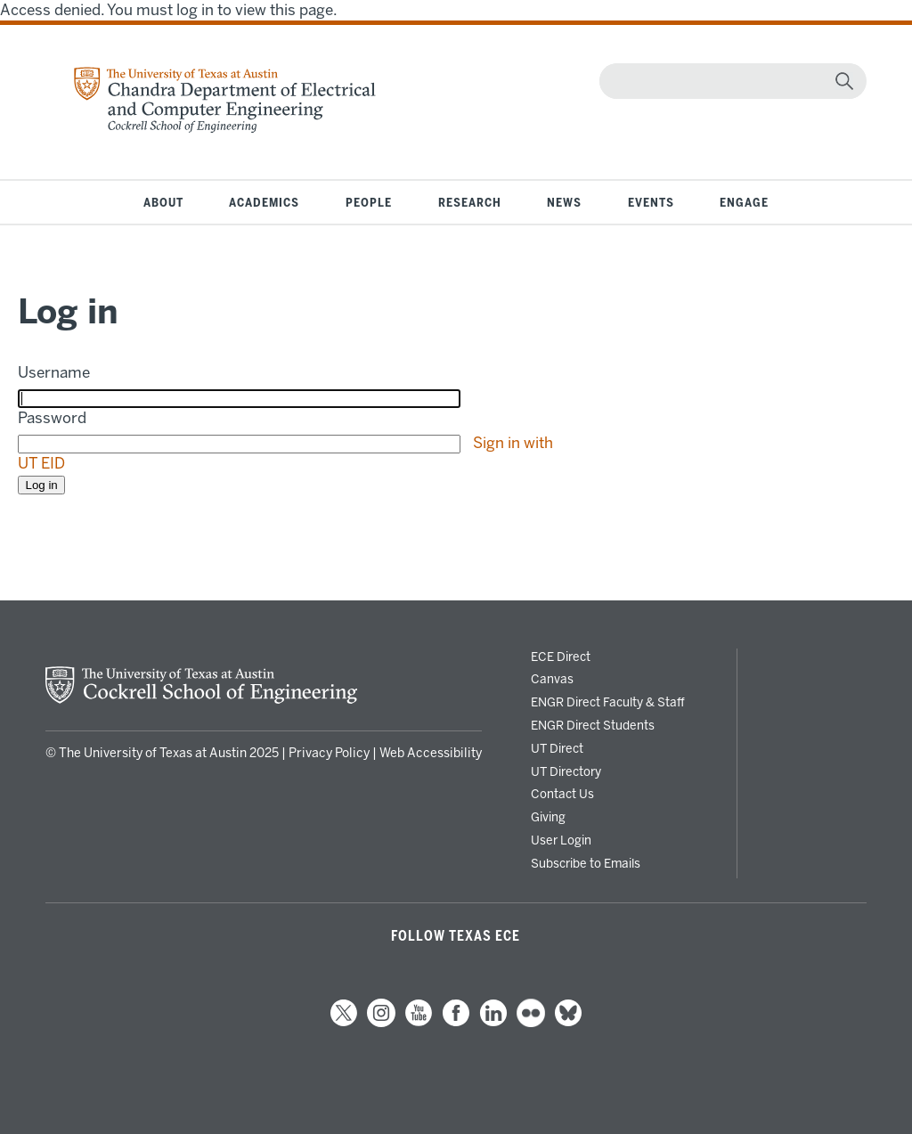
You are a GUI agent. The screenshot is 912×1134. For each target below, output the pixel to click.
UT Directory (566, 771)
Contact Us (562, 794)
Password (52, 418)
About (163, 202)
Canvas (552, 679)
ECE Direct (560, 656)
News (564, 202)
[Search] (729, 81)
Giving (548, 817)
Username (54, 372)
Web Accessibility (430, 753)
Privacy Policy (329, 753)
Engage (744, 202)
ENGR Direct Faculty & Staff (608, 702)
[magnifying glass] (844, 81)
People (369, 202)
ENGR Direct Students (593, 725)
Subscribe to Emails (585, 863)
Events (651, 202)
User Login (561, 840)
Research (469, 202)
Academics (264, 202)
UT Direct (557, 748)
